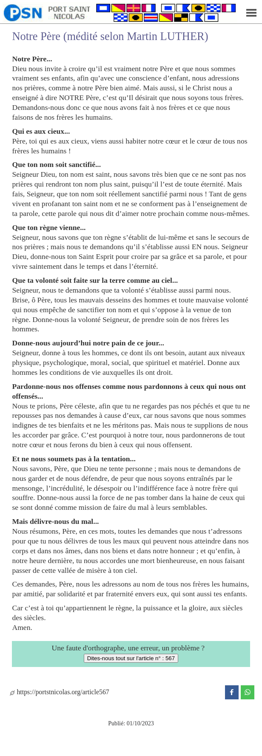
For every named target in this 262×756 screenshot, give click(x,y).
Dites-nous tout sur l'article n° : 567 (131, 658)
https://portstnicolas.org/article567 (59, 692)
